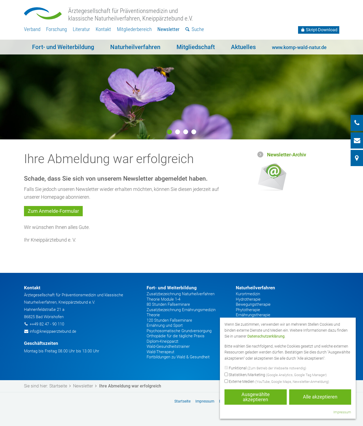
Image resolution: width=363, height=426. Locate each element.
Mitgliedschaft (196, 47)
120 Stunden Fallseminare (169, 320)
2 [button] (177, 131)
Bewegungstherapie (253, 304)
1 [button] (169, 131)
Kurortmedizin (248, 293)
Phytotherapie (248, 309)
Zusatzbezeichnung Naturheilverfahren (181, 293)
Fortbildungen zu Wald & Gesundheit (178, 357)
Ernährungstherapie (253, 314)
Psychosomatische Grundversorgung (179, 330)
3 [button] (185, 131)
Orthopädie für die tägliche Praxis (176, 336)
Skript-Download (318, 29)
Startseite (61, 386)
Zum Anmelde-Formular (53, 211)
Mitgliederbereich (134, 29)
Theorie (153, 314)
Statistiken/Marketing (275, 375)
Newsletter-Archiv (286, 154)
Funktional (265, 368)
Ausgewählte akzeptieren (255, 397)
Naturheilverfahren (135, 47)
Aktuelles (243, 47)
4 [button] (193, 131)
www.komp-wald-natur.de (299, 47)
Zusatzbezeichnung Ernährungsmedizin (181, 309)
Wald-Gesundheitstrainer (168, 346)
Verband (32, 29)
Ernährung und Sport (165, 325)
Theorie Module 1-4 (163, 299)
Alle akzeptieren (320, 397)
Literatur (81, 29)
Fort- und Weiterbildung (63, 47)
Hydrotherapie (248, 299)
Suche (194, 29)
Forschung (56, 29)
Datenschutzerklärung (266, 336)
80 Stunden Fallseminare (168, 304)
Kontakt (103, 29)
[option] (181, 89)
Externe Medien (276, 381)
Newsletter (168, 29)
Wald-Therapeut (160, 351)
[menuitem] (32, 29)
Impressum (342, 412)
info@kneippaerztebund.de (53, 331)
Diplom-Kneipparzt (162, 341)
